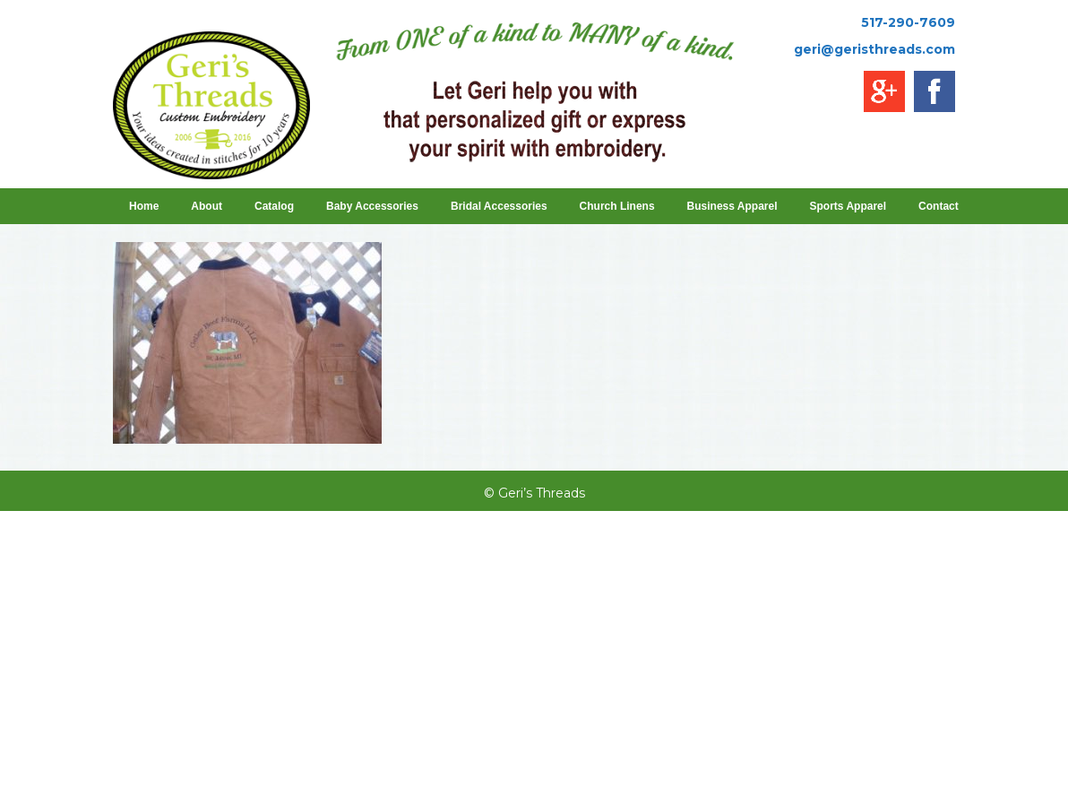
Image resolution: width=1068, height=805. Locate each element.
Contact (938, 206)
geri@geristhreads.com (874, 49)
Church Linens (617, 206)
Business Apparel (732, 206)
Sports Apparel (848, 206)
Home (144, 206)
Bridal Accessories (499, 206)
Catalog (274, 206)
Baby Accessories (372, 206)
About (206, 206)
